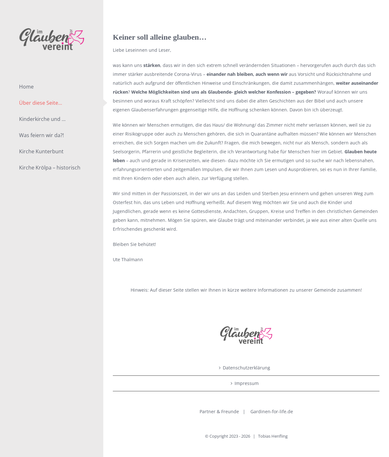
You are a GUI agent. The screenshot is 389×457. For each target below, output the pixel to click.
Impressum (247, 383)
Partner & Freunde (219, 411)
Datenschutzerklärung (246, 368)
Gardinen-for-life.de (271, 411)
